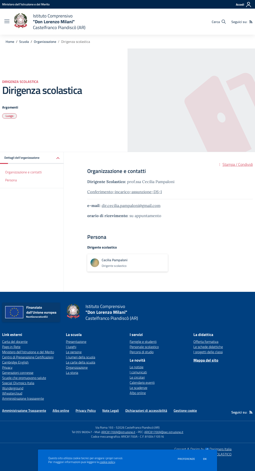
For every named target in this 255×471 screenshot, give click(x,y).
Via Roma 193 (104, 427)
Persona (11, 180)
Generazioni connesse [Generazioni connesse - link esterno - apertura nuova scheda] (17, 372)
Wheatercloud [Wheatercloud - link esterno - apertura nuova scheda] (12, 393)
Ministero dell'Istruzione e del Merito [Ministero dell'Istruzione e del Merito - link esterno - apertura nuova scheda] (28, 351)
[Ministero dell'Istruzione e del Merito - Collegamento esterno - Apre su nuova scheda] (26, 4)
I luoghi (71, 346)
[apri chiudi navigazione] (6, 21)
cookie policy (107, 462)
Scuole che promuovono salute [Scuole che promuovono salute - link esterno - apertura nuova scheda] (24, 377)
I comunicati (138, 372)
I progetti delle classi (208, 351)
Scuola (24, 41)
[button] (32, 158)
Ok (205, 459)
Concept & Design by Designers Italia (203, 449)
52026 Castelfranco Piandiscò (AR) (138, 427)
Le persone (74, 351)
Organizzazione (45, 41)
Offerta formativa (205, 341)
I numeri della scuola (80, 357)
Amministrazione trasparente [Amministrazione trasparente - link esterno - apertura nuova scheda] (23, 398)
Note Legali (110, 410)
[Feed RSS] (251, 22)
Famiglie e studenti (143, 341)
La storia (72, 372)
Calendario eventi (142, 382)
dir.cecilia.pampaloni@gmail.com (131, 205)
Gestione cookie (185, 410)
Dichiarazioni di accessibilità (146, 410)
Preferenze (186, 459)
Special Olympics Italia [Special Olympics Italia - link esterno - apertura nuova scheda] (18, 383)
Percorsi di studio (142, 351)
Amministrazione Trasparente (24, 410)
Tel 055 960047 (82, 432)
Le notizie (136, 367)
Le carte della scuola (80, 362)
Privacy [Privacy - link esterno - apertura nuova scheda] (7, 367)
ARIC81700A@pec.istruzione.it (163, 432)
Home (10, 41)
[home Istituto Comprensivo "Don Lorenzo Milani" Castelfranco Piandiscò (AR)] (50, 21)
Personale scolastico (144, 346)
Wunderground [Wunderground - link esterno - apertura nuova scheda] (12, 388)
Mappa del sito (205, 360)
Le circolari (137, 377)
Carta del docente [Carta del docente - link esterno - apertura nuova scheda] (15, 341)
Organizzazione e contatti (23, 172)
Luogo (9, 115)
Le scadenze (138, 387)
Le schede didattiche (208, 346)
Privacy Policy (86, 410)
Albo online (138, 392)
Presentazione (76, 341)
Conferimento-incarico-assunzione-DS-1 (124, 191)
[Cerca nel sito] (218, 22)
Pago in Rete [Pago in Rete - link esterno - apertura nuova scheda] (11, 346)
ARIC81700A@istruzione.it (118, 432)
